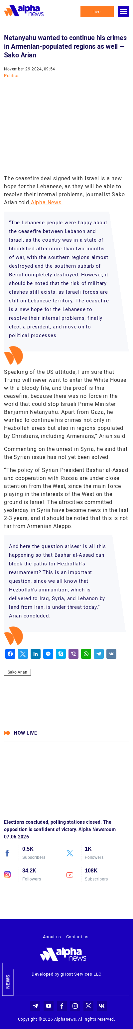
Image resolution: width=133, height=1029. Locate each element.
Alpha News (45, 202)
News (8, 982)
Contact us (77, 936)
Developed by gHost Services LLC (66, 974)
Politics (12, 75)
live (97, 11)
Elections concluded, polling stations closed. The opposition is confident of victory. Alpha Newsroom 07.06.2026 (60, 829)
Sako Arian (17, 672)
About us (52, 936)
